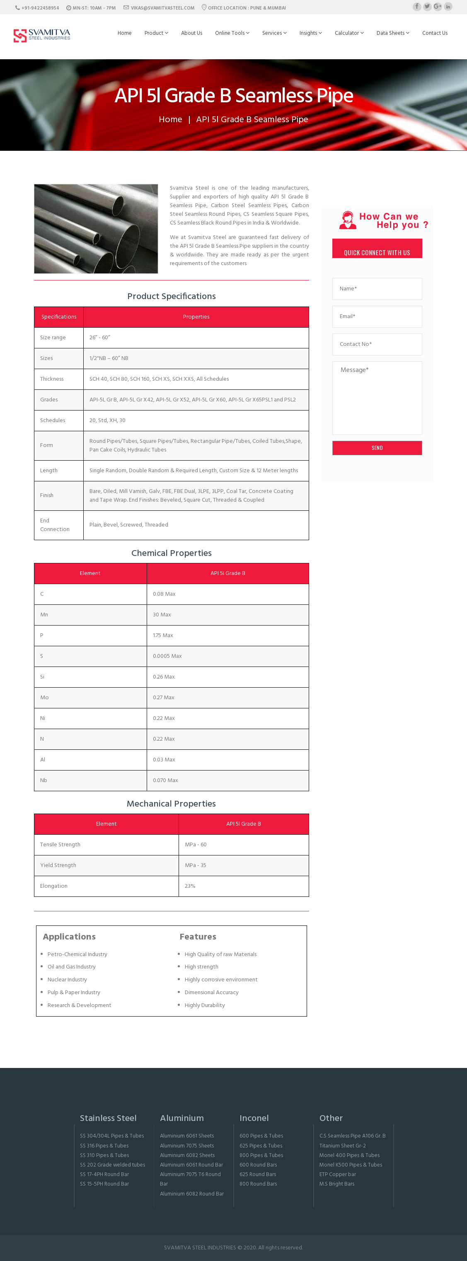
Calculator (349, 33)
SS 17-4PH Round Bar (104, 1174)
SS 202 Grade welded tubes (112, 1165)
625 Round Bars (258, 1174)
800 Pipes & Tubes (261, 1155)
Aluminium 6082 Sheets (187, 1155)
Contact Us (435, 33)
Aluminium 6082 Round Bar (192, 1194)
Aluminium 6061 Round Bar (191, 1165)
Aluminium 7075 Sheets (187, 1146)
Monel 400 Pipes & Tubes (349, 1155)
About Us (191, 33)
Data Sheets (393, 33)
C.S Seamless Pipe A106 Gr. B (352, 1136)
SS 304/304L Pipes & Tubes (112, 1136)
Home (125, 33)
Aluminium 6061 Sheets (187, 1136)
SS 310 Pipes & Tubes (104, 1155)
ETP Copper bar (337, 1174)
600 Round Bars (258, 1165)
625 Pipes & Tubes (261, 1146)
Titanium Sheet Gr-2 (342, 1146)
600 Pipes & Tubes (261, 1136)
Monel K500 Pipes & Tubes (350, 1165)
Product (156, 33)
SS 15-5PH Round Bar (104, 1184)
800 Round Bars (258, 1184)
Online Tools (232, 33)
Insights (311, 33)
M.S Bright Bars (336, 1184)
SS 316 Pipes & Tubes (104, 1146)
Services (274, 33)
